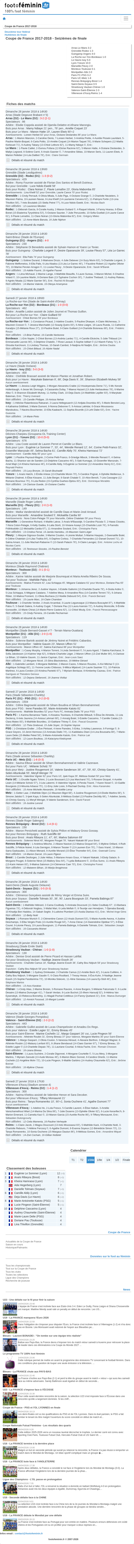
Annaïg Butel (69, 718)
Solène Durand (31, 260)
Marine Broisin (42, 989)
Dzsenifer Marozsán (17, 450)
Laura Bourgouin (74, 898)
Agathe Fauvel (54, 270)
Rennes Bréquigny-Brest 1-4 (86, 81)
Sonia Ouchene (73, 1101)
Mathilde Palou (38, 579)
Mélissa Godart (87, 776)
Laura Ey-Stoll (98, 979)
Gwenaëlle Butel (115, 535)
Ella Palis (28, 257)
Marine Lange (45, 274)
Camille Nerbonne (54, 335)
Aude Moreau (46, 1057)
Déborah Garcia (26, 209)
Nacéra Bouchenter (32, 409)
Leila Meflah (67, 908)
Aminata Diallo (72, 711)
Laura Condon (26, 670)
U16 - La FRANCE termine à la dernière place (28, 1443)
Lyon (9, 437)
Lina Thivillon (22, 1224)
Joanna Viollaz (59, 677)
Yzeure (24, 437)
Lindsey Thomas (39, 345)
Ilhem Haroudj (90, 992)
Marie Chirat (28, 609)
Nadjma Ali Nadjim (82, 345)
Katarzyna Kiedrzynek (59, 738)
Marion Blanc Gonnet (73, 1057)
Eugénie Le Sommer (38, 447)
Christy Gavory (106, 769)
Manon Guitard (65, 209)
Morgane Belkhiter (47, 664)
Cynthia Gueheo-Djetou (63, 481)
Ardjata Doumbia (87, 402)
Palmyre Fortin (101, 199)
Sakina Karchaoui (53, 647)
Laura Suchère (35, 1053)
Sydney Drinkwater (45, 972)
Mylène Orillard (109, 843)
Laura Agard (92, 650)
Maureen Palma (14, 199)
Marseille (11, 505)
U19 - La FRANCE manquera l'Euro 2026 (26, 1317)
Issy (22, 369)
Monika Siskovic (56, 979)
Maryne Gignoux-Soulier (31, 535)
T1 (73, 1159)
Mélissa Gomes (86, 1131)
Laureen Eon (83, 847)
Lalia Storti (54, 525)
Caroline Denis (46, 138)
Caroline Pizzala (94, 521)
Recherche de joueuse (18, 1280)
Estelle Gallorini (68, 589)
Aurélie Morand (56, 850)
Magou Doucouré (44, 1125)
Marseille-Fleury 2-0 (82, 66)
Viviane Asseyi (73, 525)
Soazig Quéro (62, 324)
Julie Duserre (67, 1111)
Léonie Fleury (23, 925)
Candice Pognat (89, 474)
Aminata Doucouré (77, 905)
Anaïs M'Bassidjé (73, 521)
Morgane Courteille (78, 1053)
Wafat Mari (51, 908)
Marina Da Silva (43, 1111)
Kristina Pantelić (47, 670)
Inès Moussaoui (67, 1125)
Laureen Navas (35, 199)
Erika (77, 728)
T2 (81, 1159)
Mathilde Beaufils (65, 274)
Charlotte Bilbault (83, 715)
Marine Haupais (94, 535)
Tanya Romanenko (39, 1101)
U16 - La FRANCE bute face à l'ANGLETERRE (29, 1461)
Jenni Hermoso (34, 731)
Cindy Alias (25, 989)
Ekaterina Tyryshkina (28, 212)
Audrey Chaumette (95, 1060)
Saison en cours (14, 1244)
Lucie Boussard (56, 779)
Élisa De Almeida (105, 715)
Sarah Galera (25, 606)
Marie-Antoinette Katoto (62, 708)
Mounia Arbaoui (29, 786)
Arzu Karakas (34, 985)
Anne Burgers (82, 989)
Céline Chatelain (75, 518)
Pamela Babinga (100, 898)
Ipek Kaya (68, 776)
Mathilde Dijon (39, 792)
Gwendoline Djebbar (99, 922)
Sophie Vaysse (72, 725)
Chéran (37, 949)
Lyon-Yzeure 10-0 (81, 63)
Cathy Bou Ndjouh (87, 962)
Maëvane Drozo (51, 260)
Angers (31, 240)
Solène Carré (33, 151)
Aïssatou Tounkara (60, 715)
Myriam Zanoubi (25, 1057)
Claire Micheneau (107, 321)
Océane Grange (80, 195)
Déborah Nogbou (33, 908)
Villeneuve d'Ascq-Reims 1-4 (86, 93)
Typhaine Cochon (67, 277)
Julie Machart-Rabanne (37, 542)
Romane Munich (28, 918)
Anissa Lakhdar (82, 406)
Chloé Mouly (78, 609)
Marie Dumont (39, 406)
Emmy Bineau (60, 1030)
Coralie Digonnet (56, 1053)
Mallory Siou (53, 860)
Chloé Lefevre (51, 144)
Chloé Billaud (34, 348)
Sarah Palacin (64, 542)
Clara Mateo (12, 721)
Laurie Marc (33, 599)
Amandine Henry (101, 464)
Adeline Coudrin (64, 321)
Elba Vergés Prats (31, 922)
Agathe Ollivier (116, 263)
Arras (9, 118)
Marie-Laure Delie (24, 1216)
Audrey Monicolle (105, 606)
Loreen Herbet (32, 134)
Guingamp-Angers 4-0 (83, 53)
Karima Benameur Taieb (34, 715)
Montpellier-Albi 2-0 (81, 72)
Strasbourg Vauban (18, 949)
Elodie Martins (109, 792)
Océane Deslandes (67, 134)
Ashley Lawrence (92, 728)
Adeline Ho (39, 1108)
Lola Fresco (54, 1108)
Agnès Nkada (15, 280)
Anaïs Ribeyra (34, 837)
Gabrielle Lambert (25, 664)
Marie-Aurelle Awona (103, 918)
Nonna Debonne (59, 406)
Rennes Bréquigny (17, 823)
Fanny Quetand (86, 995)
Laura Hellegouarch (62, 402)
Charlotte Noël (110, 1125)
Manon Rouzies (87, 664)
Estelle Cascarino (89, 718)
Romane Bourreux (15, 481)
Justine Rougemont (37, 769)
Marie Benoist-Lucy (114, 402)
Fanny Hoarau (106, 209)
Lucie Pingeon (99, 1033)
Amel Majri (11, 464)
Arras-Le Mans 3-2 (81, 47)
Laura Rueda (103, 324)
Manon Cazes (68, 664)
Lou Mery (100, 1053)
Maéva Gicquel (85, 843)
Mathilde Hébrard (34, 905)
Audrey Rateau (116, 277)
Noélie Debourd (68, 596)
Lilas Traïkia (36, 538)
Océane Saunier (56, 212)
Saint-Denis (13, 888)
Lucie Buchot (71, 992)
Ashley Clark (57, 392)
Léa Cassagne (110, 477)
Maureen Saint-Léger (80, 532)
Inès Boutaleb (30, 202)
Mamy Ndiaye (34, 128)
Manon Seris (94, 151)
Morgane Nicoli (35, 660)
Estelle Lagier (38, 1030)
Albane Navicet (63, 843)
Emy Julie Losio (56, 786)
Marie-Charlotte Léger (61, 653)
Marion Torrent (51, 650)
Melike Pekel (30, 735)
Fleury (29, 505)
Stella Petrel (48, 202)
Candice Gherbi (96, 1057)
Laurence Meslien (36, 206)
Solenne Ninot (31, 840)
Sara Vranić (105, 847)
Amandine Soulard (42, 515)
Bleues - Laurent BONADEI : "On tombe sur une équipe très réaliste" (42, 1335)
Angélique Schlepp (16, 667)
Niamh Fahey (106, 341)
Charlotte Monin (63, 474)
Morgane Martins (90, 1036)
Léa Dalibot (33, 155)
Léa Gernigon (42, 847)
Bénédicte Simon (103, 1128)
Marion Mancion (25, 138)
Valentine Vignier (33, 776)
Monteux (11, 569)
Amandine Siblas (74, 151)
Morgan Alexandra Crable (62, 385)
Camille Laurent (72, 1108)
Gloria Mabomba (81, 189)
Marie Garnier (34, 280)
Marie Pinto (33, 416)
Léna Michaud (27, 274)
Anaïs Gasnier (51, 151)
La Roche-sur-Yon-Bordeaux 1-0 (88, 57)
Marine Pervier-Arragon (27, 267)
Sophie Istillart (83, 341)
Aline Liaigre (84, 324)
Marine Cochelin (46, 1033)
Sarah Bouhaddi (53, 470)
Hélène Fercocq (37, 1128)
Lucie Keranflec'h (112, 1111)
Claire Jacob (25, 1125)
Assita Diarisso (86, 911)
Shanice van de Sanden (30, 460)
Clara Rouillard (61, 975)
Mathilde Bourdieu (33, 711)
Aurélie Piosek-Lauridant (108, 138)
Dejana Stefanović (36, 677)
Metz (22, 759)
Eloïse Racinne (67, 148)
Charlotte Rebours (15, 1128)
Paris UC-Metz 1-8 (81, 78)
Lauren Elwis (59, 131)
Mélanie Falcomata (104, 989)
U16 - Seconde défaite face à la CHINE (24, 1497)
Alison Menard (37, 850)
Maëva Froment (32, 582)
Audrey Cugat (43, 606)
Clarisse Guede (35, 484)
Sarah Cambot (61, 345)
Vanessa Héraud (67, 1040)
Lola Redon (39, 481)
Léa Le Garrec (116, 250)
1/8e (99, 1159)
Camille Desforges (27, 857)
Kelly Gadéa (39, 525)
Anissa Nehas (56, 399)
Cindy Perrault (29, 195)
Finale (126, 1159)
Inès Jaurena (26, 718)
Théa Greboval (35, 725)
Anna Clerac (76, 922)
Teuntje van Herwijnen (91, 908)
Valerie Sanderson (66, 769)
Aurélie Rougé (53, 922)
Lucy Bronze (33, 470)
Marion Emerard (14, 1114)
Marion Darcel (34, 854)
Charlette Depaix (37, 1046)
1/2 (117, 1159)
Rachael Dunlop (76, 786)
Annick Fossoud (35, 999)
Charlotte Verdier (31, 602)
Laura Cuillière (111, 972)
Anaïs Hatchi (26, 474)
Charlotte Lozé (94, 525)
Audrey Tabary (31, 144)
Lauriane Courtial (64, 1046)
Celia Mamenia (35, 1121)
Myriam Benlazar (73, 670)
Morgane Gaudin (38, 975)
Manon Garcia (56, 1114)
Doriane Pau (113, 582)
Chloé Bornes (30, 318)
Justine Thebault (94, 277)
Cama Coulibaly (55, 905)
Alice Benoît (91, 477)
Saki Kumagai (84, 460)
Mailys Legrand (14, 151)
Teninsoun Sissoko (37, 548)
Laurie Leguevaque (74, 602)
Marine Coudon (56, 535)
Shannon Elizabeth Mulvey (101, 379)
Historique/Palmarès (16, 1247)
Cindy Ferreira (34, 613)
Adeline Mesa (56, 592)
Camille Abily (64, 450)
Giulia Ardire (114, 589)
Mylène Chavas (35, 1067)
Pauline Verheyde (57, 1121)
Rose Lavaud (65, 341)
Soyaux (27, 888)
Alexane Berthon (89, 1040)
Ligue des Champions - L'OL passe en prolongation (32, 1479)
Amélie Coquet (74, 128)
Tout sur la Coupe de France (21, 1268)
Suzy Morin (89, 260)
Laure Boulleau (35, 738)
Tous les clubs (13, 1271)
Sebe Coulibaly (100, 905)
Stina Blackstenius (57, 660)
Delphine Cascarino (58, 460)
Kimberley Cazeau (95, 670)
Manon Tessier (61, 847)
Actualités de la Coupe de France (23, 1241)
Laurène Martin (28, 277)
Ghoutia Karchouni (16, 345)
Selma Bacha (43, 450)
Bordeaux (43, 304)
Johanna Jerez (29, 589)
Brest (35, 823)
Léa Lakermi (47, 782)
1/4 (108, 1159)
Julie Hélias (46, 857)
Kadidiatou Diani (80, 731)
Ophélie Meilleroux (111, 474)
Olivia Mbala (47, 195)
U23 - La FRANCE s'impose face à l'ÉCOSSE (28, 1389)
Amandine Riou (75, 592)
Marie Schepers (103, 141)
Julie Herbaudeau (99, 389)
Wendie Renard (74, 447)
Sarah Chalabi (70, 477)
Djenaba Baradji (115, 908)
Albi (30, 633)
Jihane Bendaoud (62, 1043)
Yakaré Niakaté (75, 840)
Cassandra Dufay (56, 389)
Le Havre (11, 369)
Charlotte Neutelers (105, 195)
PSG (27, 698)
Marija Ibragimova (57, 867)
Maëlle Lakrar (53, 521)
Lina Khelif (29, 192)
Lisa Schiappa (53, 582)
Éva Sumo (99, 860)
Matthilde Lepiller (94, 392)
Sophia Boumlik (75, 409)
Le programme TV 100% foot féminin (24, 1353)
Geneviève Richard (32, 521)
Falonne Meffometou (17, 263)
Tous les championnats (18, 1265)
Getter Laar (22, 792)
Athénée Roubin (32, 1036)
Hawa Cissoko (116, 521)
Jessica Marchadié (40, 324)
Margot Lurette (56, 999)
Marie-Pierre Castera (51, 609)
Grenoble (11, 175)
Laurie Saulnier (94, 667)
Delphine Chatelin (45, 341)
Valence (11, 1020)
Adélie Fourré (34, 270)
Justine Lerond (35, 803)
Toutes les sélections (17, 1274)
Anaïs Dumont (76, 918)
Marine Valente (35, 284)
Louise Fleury (94, 250)
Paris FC (11, 698)
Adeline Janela (118, 796)
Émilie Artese (43, 474)
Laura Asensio (80, 606)
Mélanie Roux (27, 328)
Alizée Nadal (52, 348)
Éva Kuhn (95, 975)
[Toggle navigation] (126, 18)
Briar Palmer (33, 335)
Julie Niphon (59, 219)
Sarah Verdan (53, 992)
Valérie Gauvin (42, 643)
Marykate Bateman (42, 379)
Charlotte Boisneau (92, 328)
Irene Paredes (34, 708)
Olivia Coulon (47, 1040)
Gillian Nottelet (53, 1135)
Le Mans (26, 118)
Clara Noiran (35, 189)
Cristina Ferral (34, 532)
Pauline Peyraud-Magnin (29, 457)
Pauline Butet (51, 328)
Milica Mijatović (73, 667)
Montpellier (13, 633)
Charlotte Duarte (91, 589)
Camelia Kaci (35, 1114)
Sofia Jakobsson (14, 653)
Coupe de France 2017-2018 (21, 26)
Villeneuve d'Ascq (17, 1088)
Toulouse (25, 569)
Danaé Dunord (107, 538)
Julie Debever (71, 260)
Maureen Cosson (15, 324)
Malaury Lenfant (36, 1043)
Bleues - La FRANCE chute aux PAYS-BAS (27, 1371)
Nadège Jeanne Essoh (55, 959)
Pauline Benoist (60, 548)
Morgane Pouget (53, 840)
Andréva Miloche (43, 843)
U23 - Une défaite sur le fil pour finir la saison (29, 1299)
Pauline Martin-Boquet (17, 141)
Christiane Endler (25, 728)
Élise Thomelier (78, 850)
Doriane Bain (47, 277)
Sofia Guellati (97, 212)
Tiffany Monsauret (50, 1098)
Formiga (109, 728)
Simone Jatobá (14, 796)
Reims (35, 1088)
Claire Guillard (48, 314)
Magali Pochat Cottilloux (60, 995)
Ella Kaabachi (54, 409)
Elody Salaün (109, 857)
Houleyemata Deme (92, 385)
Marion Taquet (78, 141)
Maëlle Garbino (72, 1060)
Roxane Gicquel (102, 779)
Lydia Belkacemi (77, 860)
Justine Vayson (48, 589)
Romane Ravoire (63, 989)
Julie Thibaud (110, 338)
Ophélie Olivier (87, 1111)
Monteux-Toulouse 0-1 (83, 69)
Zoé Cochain (33, 1135)
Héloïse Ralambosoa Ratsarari (31, 402)
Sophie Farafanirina (27, 979)
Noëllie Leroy (65, 789)
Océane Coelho (56, 484)
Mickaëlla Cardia (67, 515)
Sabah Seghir (43, 911)
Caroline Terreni (97, 592)
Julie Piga (62, 195)
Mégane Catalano (76, 582)
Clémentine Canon (53, 918)
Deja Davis (69, 379)
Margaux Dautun (61, 1131)
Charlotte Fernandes (83, 538)
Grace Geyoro (13, 731)
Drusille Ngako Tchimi (32, 779)
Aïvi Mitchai (106, 664)
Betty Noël (32, 915)
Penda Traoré (86, 782)
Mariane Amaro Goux (67, 857)
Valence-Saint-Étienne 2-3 (85, 90)
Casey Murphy (32, 650)
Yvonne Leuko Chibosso (48, 667)
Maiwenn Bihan (35, 867)
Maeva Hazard (77, 389)
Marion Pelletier (14, 155)
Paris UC (11, 759)
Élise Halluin (91, 1108)
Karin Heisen (17, 864)
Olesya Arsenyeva (57, 284)
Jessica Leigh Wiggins (33, 385)
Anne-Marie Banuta (37, 219)
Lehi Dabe (94, 409)
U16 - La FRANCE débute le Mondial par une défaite (32, 1515)
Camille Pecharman (57, 613)
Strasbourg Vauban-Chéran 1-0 (88, 87)
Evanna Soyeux (80, 1128)
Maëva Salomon (68, 837)
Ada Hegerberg (23, 1185)
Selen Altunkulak (15, 773)
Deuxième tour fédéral (17, 31)
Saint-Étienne (26, 1020)
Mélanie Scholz (38, 766)
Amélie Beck (88, 972)
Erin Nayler (28, 338)
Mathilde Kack (91, 1125)
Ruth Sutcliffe (49, 834)
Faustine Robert (94, 263)
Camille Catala (110, 718)
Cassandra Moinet (36, 928)
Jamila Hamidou (55, 532)
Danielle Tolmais (39, 898)
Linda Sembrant (70, 650)
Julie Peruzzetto (76, 212)
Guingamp (12, 240)
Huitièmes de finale (16, 34)
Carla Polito (39, 141)
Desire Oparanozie (69, 250)
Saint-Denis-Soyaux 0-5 (84, 84)
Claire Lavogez (88, 542)
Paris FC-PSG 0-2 (81, 75)
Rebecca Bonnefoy (32, 995)
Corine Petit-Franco (105, 447)
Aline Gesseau (78, 979)
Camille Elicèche (90, 338)
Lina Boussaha (102, 731)
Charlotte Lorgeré (42, 250)
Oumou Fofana (46, 148)
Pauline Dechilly (93, 796)
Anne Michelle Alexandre (40, 789)
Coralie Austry (46, 209)
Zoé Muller (101, 653)
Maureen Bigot (60, 792)
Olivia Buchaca (46, 596)
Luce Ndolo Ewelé (41, 185)
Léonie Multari (75, 535)
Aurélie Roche (77, 1114)
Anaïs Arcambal (51, 602)
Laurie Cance (64, 192)
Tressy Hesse (79, 975)
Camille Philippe (35, 399)
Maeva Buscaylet (98, 602)
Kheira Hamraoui (88, 450)
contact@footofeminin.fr (29, 1533)
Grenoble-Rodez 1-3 (82, 50)
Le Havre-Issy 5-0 (80, 60)
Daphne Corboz (60, 538)
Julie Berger (53, 477)
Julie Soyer (53, 725)
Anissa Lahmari (46, 718)
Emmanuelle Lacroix (16, 341)
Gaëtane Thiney (59, 721)
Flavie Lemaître (56, 189)
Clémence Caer (62, 864)
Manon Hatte (38, 131)
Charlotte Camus (33, 962)
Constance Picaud (43, 321)
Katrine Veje (34, 653)
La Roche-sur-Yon (17, 304)
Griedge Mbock (79, 457)
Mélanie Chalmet (15, 477)
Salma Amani (13, 542)
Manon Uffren (64, 643)
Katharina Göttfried (18, 406)
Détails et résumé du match (28, 160)
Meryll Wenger (40, 773)
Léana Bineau (34, 1050)
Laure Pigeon (54, 854)
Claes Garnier (84, 1043)
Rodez (30, 175)
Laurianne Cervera (74, 199)
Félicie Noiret (25, 847)
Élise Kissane (34, 477)
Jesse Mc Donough (33, 389)
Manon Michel (104, 274)
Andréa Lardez (65, 338)
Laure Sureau (85, 274)
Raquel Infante (87, 209)
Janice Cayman (48, 657)
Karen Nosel (104, 782)
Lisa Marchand (77, 779)
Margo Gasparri (70, 1033)
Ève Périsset (45, 728)
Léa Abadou (51, 263)
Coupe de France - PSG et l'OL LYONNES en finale (31, 1407)
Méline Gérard (80, 660)
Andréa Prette (83, 138)
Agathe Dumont (97, 1101)
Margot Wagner (109, 1040)
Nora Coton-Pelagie (34, 518)
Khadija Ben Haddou (20, 911)
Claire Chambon (53, 599)
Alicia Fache (83, 1046)
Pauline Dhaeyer (86, 321)
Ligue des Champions (17, 1277)
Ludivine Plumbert (64, 911)
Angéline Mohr (28, 1060)
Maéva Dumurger (28, 992)
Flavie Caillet (28, 148)
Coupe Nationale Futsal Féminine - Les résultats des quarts (37, 1425)
